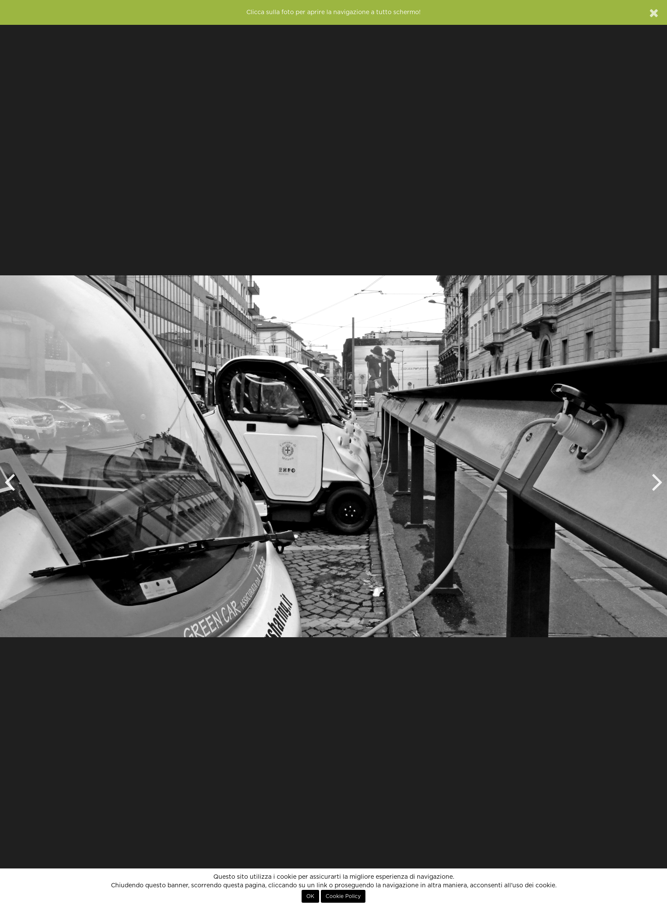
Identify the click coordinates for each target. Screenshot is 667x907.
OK (310, 896)
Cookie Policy (343, 896)
